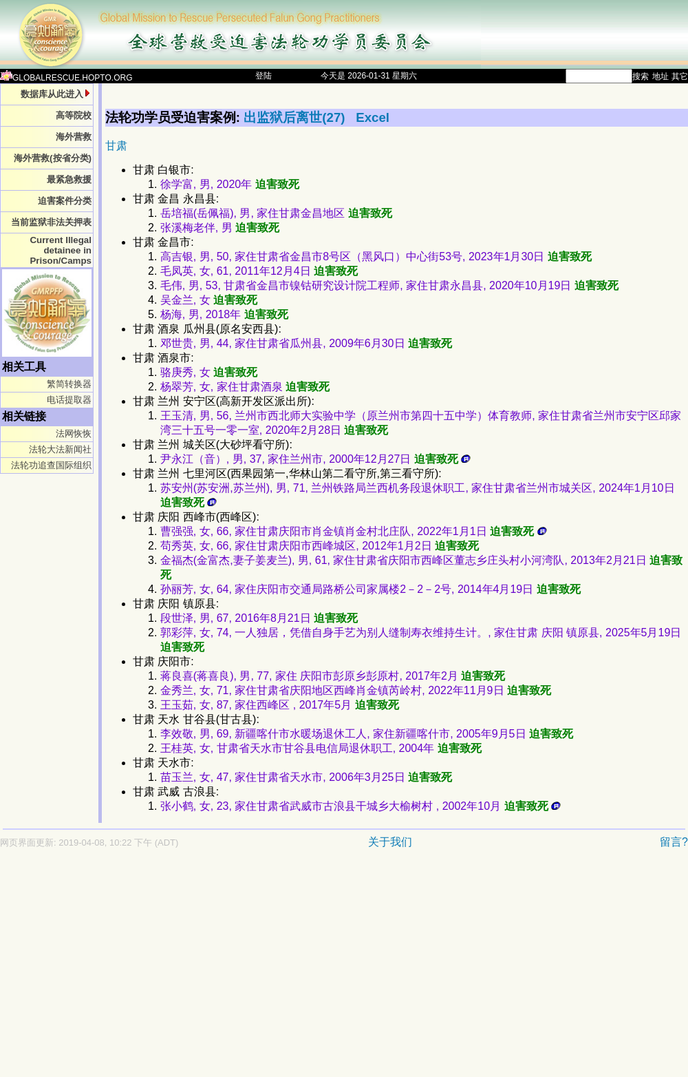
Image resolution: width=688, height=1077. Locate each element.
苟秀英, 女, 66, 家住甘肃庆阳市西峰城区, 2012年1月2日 (319, 546)
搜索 (640, 76)
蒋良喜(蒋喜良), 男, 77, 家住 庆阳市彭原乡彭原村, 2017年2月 (332, 676)
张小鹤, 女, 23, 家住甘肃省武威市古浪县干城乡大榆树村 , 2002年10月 (360, 806)
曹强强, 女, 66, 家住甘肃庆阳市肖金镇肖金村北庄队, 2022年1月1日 (353, 531)
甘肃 (116, 145)
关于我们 (390, 842)
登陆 (263, 76)
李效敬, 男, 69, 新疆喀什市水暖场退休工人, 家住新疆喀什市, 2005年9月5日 (366, 734)
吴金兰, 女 (208, 300)
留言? (674, 842)
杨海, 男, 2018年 (224, 314)
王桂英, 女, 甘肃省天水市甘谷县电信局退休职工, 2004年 (321, 748)
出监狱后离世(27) (296, 117)
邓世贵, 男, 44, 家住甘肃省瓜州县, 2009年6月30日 (306, 343)
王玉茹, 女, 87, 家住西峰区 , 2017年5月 (279, 705)
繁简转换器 (69, 384)
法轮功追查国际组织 (51, 465)
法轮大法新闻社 (60, 449)
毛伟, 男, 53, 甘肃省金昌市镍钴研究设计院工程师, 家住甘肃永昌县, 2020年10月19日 (389, 285)
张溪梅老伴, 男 (219, 227)
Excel (372, 117)
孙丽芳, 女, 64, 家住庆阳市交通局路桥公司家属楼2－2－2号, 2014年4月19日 (370, 589)
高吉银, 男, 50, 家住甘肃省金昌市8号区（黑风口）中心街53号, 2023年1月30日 (376, 256)
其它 (679, 76)
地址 (660, 76)
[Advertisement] (178, 969)
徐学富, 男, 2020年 (229, 184)
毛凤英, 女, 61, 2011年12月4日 (259, 271)
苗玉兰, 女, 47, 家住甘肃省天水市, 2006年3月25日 (306, 777)
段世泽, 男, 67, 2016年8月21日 (259, 618)
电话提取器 (69, 400)
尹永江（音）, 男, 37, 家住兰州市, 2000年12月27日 (315, 459)
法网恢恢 (74, 433)
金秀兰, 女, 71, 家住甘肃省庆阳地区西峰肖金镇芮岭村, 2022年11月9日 (355, 690)
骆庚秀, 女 (208, 372)
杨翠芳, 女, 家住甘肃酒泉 (245, 387)
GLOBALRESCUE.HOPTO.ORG (66, 78)
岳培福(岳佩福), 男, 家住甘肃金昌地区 (276, 213)
